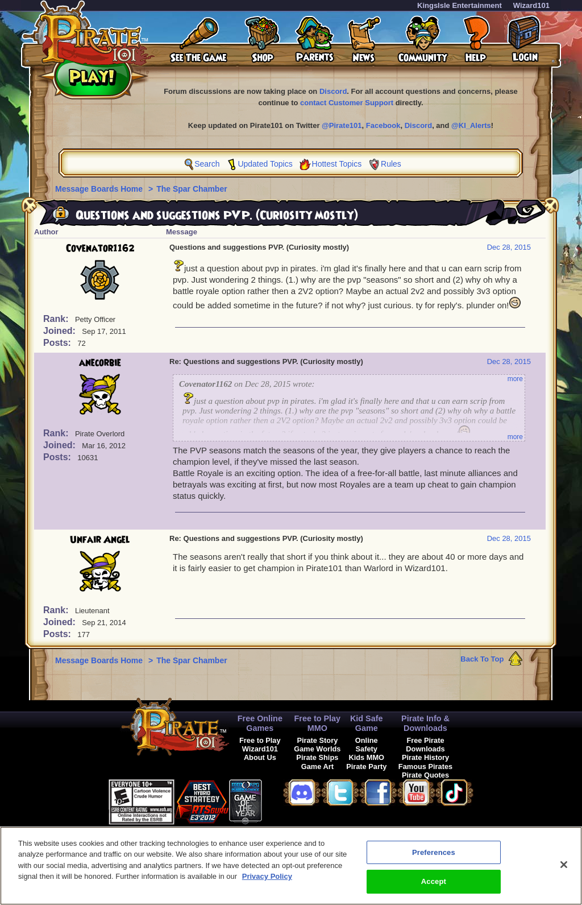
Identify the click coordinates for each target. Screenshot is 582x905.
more (515, 379)
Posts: (58, 343)
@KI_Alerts (471, 125)
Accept (433, 887)
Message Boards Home (100, 188)
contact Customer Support (346, 102)
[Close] (563, 870)
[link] (290, 800)
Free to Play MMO (317, 723)
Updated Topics (265, 163)
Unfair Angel (100, 540)
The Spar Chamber (191, 188)
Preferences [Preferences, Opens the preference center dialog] (433, 858)
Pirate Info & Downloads (425, 723)
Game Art (317, 766)
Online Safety (366, 744)
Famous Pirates (425, 766)
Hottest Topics (337, 163)
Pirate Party (366, 766)
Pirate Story (317, 740)
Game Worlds (317, 749)
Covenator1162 (100, 248)
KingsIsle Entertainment (459, 5)
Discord (333, 91)
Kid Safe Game (366, 723)
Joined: (60, 331)
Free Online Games (260, 723)
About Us (260, 757)
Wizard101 (531, 5)
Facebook (383, 125)
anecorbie (100, 363)
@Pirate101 (342, 125)
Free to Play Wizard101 (260, 744)
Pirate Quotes (425, 775)
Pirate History (425, 757)
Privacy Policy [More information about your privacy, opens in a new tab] (267, 882)
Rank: (57, 319)
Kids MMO (366, 757)
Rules (391, 163)
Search (206, 163)
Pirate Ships (317, 757)
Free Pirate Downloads (425, 744)
